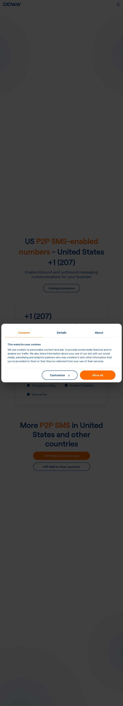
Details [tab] (61, 332)
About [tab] (99, 332)
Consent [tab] (24, 332)
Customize (60, 375)
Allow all (97, 375)
